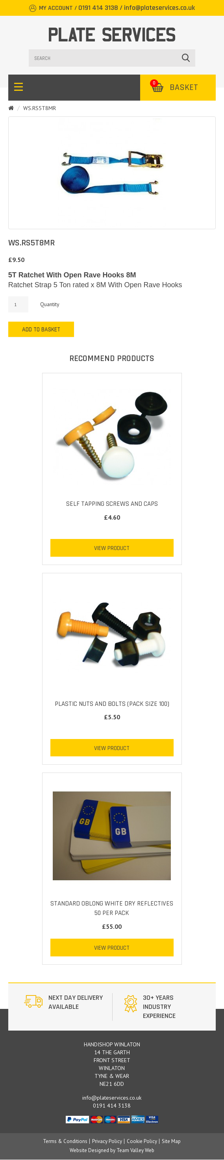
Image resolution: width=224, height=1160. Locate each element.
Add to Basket (41, 330)
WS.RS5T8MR (39, 108)
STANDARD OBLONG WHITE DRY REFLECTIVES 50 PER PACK (111, 908)
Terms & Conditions (65, 1141)
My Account (56, 8)
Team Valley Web (135, 1150)
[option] (65, 1007)
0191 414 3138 (98, 7)
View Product (112, 548)
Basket (174, 87)
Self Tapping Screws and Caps (112, 504)
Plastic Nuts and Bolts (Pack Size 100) (112, 704)
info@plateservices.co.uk (159, 7)
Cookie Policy (142, 1141)
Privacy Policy (107, 1141)
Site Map (171, 1141)
